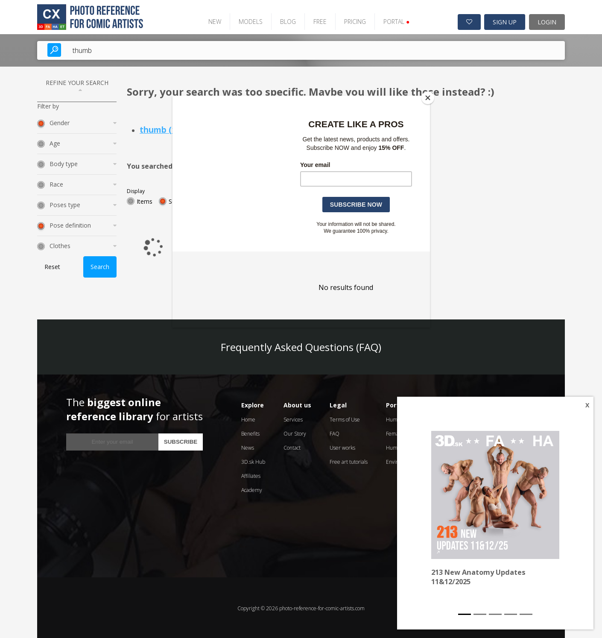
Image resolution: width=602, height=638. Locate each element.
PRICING (351, 20)
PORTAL (393, 20)
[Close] (427, 97)
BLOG (284, 20)
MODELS (247, 20)
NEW (211, 20)
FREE (316, 20)
